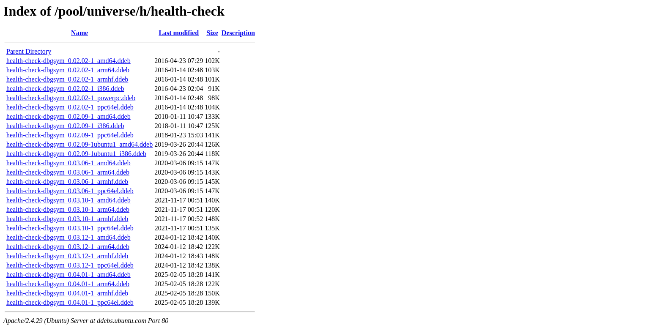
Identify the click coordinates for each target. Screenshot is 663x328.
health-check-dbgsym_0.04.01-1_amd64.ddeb (68, 274)
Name (79, 32)
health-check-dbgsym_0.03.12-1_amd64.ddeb (68, 237)
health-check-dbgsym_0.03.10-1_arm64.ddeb (67, 209)
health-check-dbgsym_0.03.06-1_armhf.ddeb (67, 181)
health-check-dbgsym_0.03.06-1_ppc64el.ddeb (70, 190)
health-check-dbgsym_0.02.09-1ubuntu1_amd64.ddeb (79, 144)
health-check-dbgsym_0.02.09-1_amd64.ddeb (68, 116)
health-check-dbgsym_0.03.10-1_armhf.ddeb (67, 218)
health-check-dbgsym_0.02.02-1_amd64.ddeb (68, 60)
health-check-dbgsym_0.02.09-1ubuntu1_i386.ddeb (76, 153)
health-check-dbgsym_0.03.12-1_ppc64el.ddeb (70, 265)
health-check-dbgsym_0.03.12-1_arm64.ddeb (67, 246)
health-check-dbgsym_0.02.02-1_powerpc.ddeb (70, 97)
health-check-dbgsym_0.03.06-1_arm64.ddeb (67, 172)
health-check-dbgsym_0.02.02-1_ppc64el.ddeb (70, 107)
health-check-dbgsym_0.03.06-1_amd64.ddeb (68, 163)
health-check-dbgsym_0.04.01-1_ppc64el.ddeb (70, 302)
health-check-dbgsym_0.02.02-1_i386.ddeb (65, 88)
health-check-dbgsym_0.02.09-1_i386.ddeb (65, 125)
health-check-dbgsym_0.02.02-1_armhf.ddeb (67, 79)
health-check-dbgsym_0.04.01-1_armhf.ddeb (67, 293)
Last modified (179, 32)
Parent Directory (28, 51)
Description (238, 32)
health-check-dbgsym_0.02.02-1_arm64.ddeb (67, 70)
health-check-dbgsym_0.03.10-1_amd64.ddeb (68, 200)
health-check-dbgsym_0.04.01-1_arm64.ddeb (67, 283)
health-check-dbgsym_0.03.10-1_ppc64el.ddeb (70, 228)
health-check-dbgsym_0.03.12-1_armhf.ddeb (67, 256)
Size (212, 32)
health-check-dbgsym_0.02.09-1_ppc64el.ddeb (70, 135)
